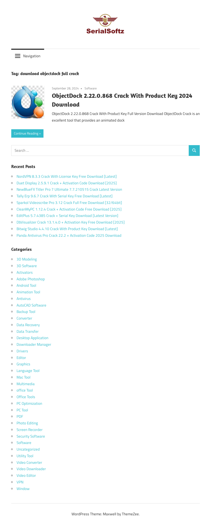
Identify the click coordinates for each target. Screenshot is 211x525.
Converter (24, 318)
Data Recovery (28, 325)
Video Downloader (31, 469)
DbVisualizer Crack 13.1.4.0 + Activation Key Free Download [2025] (71, 222)
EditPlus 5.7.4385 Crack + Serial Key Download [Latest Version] (67, 215)
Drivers (22, 351)
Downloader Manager (34, 344)
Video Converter (29, 462)
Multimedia (26, 384)
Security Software (31, 436)
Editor (21, 357)
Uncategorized (28, 449)
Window (23, 489)
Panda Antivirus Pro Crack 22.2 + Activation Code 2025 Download (69, 235)
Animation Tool (28, 292)
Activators (25, 272)
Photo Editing (27, 423)
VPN (20, 482)
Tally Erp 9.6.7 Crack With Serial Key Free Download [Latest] (65, 196)
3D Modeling (27, 259)
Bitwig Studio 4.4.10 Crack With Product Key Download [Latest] (67, 229)
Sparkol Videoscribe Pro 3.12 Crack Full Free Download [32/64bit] (69, 202)
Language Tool (28, 370)
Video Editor (26, 475)
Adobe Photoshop (31, 279)
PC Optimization (29, 403)
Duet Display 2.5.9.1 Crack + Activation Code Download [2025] (67, 183)
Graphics (23, 364)
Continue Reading (26, 133)
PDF (20, 416)
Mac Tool (23, 377)
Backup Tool (26, 311)
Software (91, 88)
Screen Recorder (30, 430)
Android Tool (26, 285)
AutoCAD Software (31, 305)
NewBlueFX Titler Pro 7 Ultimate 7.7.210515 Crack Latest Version (69, 189)
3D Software (27, 266)
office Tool (25, 390)
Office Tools (26, 397)
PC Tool (22, 410)
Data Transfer (28, 331)
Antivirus (24, 298)
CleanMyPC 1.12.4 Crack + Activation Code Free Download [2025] (69, 209)
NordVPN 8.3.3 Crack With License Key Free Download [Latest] (67, 176)
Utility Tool (25, 456)
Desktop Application (32, 338)
